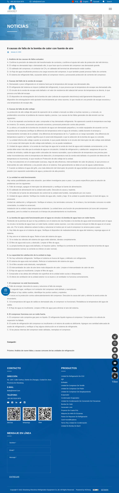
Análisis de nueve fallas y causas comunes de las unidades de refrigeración (44, 351)
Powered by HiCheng (83, 490)
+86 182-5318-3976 (17, 1)
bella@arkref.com (39, 1)
